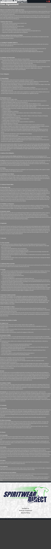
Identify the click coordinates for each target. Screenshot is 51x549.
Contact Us (25, 508)
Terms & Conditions (25, 510)
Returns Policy (25, 513)
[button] (47, 1)
